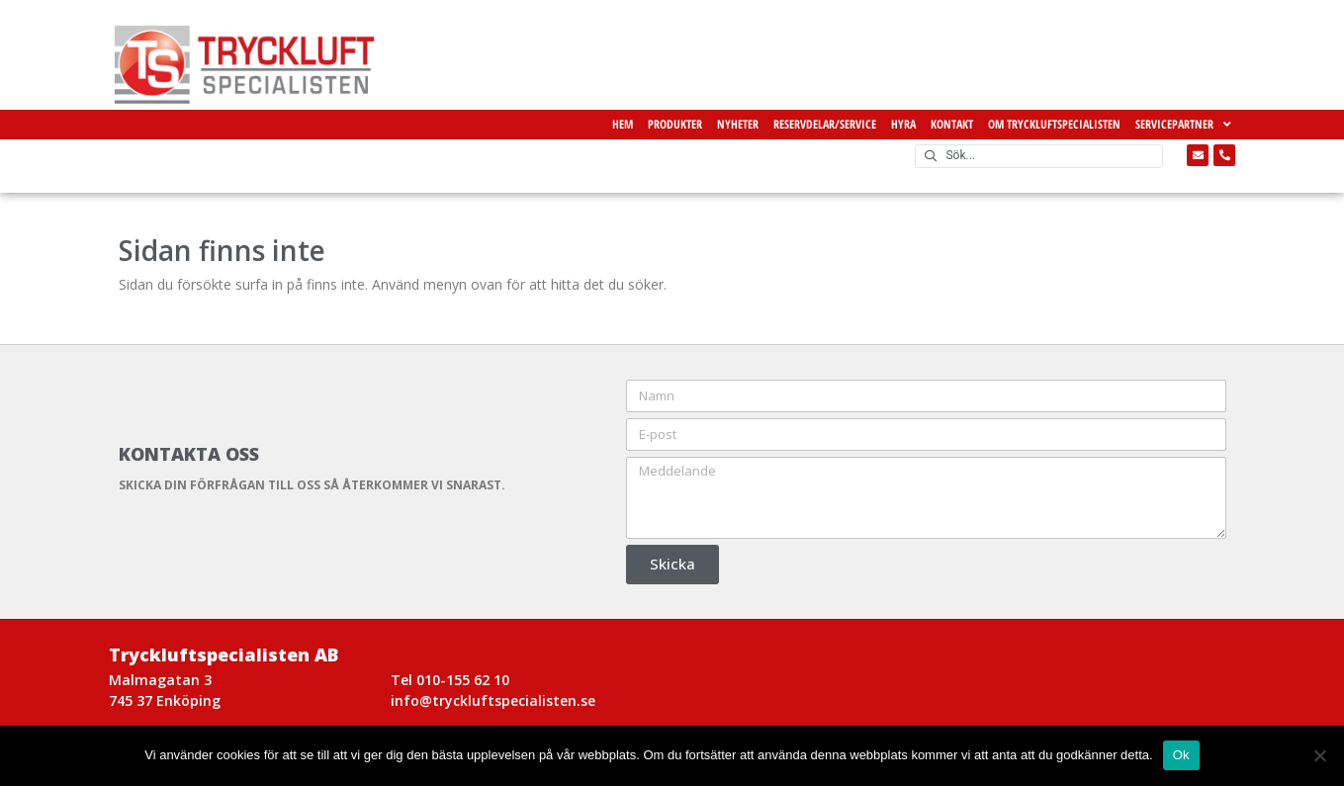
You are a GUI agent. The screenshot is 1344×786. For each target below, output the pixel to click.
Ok (1181, 754)
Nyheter (738, 124)
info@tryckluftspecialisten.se (493, 700)
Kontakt (952, 124)
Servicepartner (1183, 124)
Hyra (903, 124)
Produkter (675, 124)
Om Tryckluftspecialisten (1054, 124)
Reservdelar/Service (824, 124)
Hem (622, 124)
